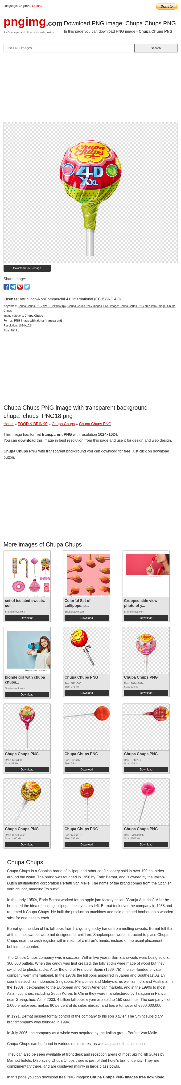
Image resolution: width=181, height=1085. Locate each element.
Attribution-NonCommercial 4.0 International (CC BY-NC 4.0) (70, 299)
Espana (37, 6)
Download (27, 618)
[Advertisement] (90, 89)
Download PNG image (27, 268)
